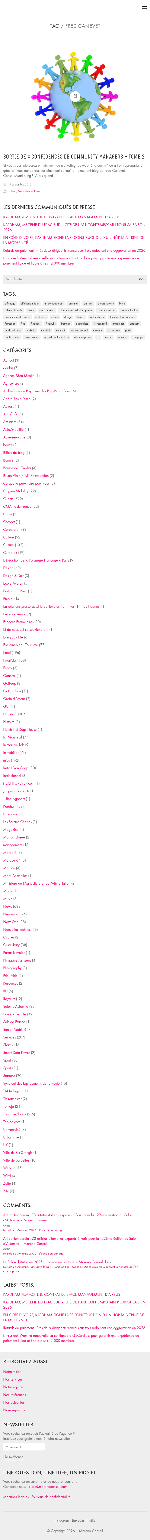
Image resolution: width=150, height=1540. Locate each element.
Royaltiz (9, 999)
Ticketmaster (12, 1099)
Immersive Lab (13, 745)
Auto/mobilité (13, 429)
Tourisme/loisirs (14, 1114)
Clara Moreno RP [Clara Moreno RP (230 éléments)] (106, 310)
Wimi (7, 1176)
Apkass (8, 406)
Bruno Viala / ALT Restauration (26, 476)
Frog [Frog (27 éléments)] (23, 323)
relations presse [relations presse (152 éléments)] (82, 337)
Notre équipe (13, 1387)
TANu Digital (12, 1091)
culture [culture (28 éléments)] (55, 317)
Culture (8, 537)
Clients (8, 499)
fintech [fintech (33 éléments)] (80, 317)
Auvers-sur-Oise (14, 437)
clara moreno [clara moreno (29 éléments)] (46, 310)
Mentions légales (16, 1497)
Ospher (8, 937)
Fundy (7, 668)
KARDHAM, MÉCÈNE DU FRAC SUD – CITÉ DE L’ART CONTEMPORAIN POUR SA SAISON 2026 (74, 227)
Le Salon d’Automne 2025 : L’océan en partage (33, 1230)
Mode (7, 891)
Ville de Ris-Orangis (17, 1152)
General (9, 676)
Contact (9, 522)
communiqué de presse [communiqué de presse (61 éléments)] (17, 317)
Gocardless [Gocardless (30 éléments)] (82, 323)
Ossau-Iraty (11, 945)
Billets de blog (14, 452)
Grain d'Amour (14, 699)
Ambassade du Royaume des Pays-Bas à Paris (36, 391)
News (12, 191)
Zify (6, 1191)
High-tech (10, 714)
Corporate (10, 529)
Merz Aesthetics (15, 876)
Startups (9, 1076)
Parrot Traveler (14, 952)
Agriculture (11, 383)
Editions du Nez (15, 591)
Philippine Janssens (17, 960)
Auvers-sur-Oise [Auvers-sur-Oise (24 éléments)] (106, 303)
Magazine (11, 829)
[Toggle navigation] (144, 8)
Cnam (7, 514)
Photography (12, 968)
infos (6, 760)
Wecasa (9, 1168)
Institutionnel (12, 776)
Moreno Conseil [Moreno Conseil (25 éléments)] (79, 330)
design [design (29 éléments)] (67, 317)
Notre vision (12, 1371)
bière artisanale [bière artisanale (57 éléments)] (13, 310)
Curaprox (10, 552)
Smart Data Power (16, 1052)
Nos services (12, 1379)
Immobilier (11, 752)
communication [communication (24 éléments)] (129, 310)
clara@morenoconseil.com (48, 1486)
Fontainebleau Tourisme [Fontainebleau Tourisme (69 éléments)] (122, 317)
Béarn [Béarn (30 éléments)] (31, 310)
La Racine (10, 814)
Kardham (9, 806)
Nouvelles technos (29, 191)
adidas (8, 368)
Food (7, 652)
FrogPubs (9, 660)
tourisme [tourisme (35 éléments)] (122, 337)
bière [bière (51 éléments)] (122, 303)
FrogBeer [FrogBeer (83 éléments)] (35, 323)
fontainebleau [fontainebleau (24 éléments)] (97, 317)
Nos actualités (13, 1402)
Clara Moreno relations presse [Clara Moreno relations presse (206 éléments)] (76, 310)
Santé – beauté (14, 1014)
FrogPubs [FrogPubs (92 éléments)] (51, 323)
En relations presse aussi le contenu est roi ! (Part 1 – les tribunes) (51, 606)
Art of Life (10, 414)
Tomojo (8, 1106)
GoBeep (9, 683)
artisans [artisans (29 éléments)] (88, 303)
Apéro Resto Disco (17, 399)
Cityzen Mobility (15, 491)
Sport (7, 1060)
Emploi (8, 599)
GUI (6, 706)
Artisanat (9, 422)
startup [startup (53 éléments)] (108, 337)
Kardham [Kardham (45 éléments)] (134, 323)
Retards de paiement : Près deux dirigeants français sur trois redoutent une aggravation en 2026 (74, 250)
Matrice (9, 868)
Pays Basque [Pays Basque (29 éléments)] (32, 337)
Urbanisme (11, 1137)
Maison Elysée (14, 837)
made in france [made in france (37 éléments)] (13, 330)
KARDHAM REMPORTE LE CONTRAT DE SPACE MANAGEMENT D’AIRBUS (61, 217)
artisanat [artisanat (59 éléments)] (73, 303)
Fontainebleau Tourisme (20, 645)
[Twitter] (92, 1520)
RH (5, 991)
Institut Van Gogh (15, 768)
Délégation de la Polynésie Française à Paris (36, 560)
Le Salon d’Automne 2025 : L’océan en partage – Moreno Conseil (53, 1262)
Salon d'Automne (15, 1006)
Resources (10, 983)
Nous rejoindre (14, 1410)
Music (7, 899)
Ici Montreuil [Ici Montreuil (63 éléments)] (100, 323)
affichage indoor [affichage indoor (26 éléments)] (30, 303)
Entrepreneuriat (14, 614)
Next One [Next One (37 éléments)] (97, 330)
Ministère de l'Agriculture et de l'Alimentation (36, 883)
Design (8, 568)
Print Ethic (10, 976)
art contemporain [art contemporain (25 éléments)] (53, 303)
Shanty (8, 1045)
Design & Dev (13, 576)
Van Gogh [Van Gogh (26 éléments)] (138, 337)
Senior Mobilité (14, 1029)
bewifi (7, 445)
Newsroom (11, 914)
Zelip (7, 1183)
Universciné (11, 1129)
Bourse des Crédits (17, 468)
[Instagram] (62, 1520)
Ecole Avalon (13, 583)
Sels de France (14, 1022)
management (12, 845)
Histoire (9, 722)
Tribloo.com (11, 1122)
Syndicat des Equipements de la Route (31, 1083)
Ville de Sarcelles (16, 1160)
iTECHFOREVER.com (18, 783)
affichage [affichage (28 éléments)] (10, 303)
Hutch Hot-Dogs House (20, 729)
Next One (10, 922)
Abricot (8, 360)
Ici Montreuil (12, 737)
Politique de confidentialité (50, 1497)
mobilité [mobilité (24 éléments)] (45, 330)
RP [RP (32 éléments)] (98, 337)
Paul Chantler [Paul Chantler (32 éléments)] (12, 337)
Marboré (9, 852)
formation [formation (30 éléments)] (10, 323)
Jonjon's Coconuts (16, 791)
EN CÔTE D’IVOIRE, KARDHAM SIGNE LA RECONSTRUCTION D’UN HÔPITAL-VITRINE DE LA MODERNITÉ (73, 240)
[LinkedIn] (78, 1520)
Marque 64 (11, 860)
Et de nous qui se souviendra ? (25, 629)
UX (5, 1145)
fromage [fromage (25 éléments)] (65, 323)
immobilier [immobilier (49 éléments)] (118, 323)
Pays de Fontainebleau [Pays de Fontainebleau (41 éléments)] (56, 337)
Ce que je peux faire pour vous (26, 483)
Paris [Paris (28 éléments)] (128, 330)
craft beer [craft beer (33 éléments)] (40, 317)
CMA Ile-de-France (17, 506)
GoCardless (12, 691)
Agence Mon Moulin (18, 376)
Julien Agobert (14, 799)
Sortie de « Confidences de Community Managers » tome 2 (74, 156)
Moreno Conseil (91, 1531)
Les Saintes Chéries (17, 822)
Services (9, 1037)
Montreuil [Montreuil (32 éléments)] (60, 330)
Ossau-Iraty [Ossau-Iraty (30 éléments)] (114, 330)
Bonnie (8, 460)
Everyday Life (13, 637)
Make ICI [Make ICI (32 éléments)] (31, 330)
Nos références (14, 1395)
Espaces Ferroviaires (18, 622)
